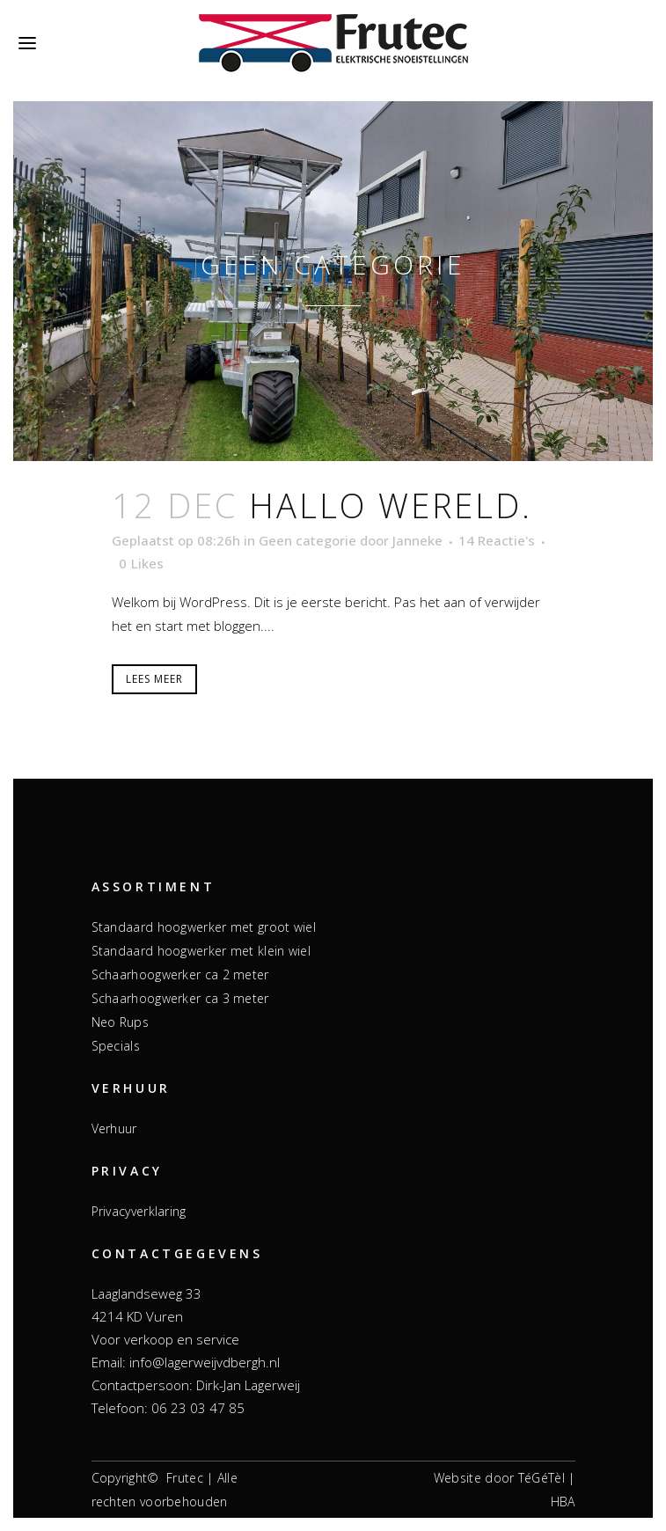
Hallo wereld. (390, 505)
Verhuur (114, 1128)
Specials (115, 1045)
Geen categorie (307, 540)
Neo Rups (120, 1022)
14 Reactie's (496, 540)
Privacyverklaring (139, 1211)
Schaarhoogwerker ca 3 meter (180, 998)
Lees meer (154, 678)
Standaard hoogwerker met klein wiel (201, 950)
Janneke (417, 540)
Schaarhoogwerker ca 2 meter (180, 974)
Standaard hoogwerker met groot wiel (204, 927)
